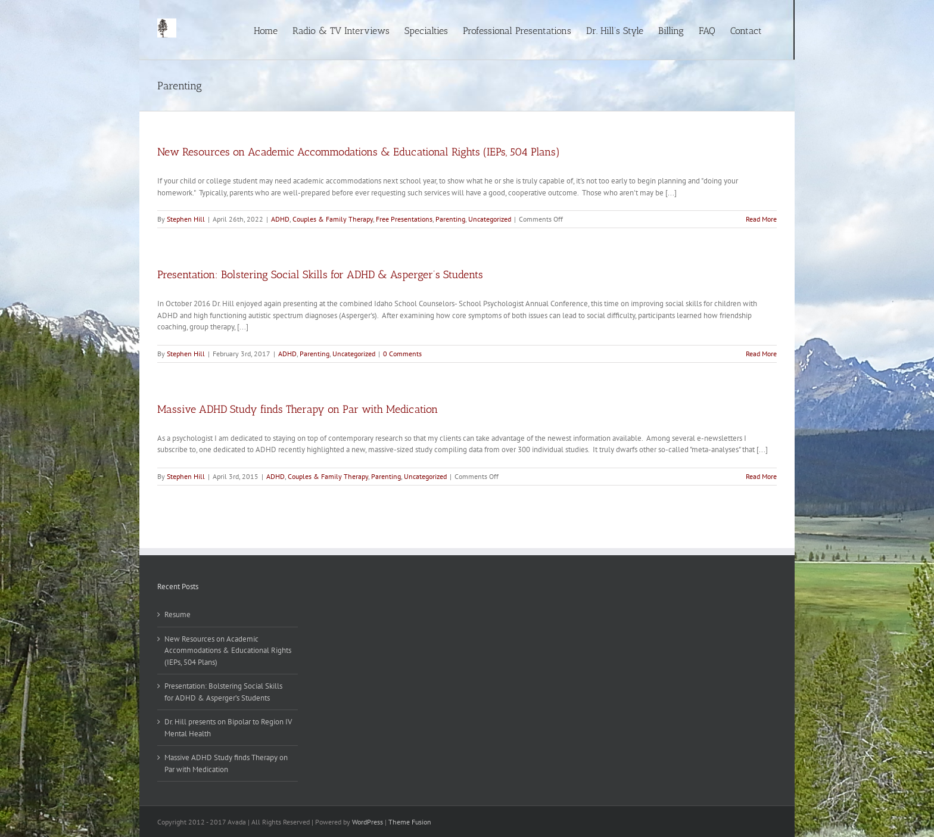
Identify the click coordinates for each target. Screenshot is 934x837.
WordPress (367, 821)
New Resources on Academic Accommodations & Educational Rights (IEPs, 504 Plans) (358, 151)
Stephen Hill (186, 218)
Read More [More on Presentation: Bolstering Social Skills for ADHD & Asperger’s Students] (761, 353)
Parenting (450, 218)
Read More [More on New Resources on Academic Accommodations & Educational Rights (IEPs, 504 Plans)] (761, 218)
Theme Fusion (409, 821)
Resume (177, 614)
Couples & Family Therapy (332, 218)
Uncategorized (489, 218)
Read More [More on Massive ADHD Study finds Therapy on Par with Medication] (761, 476)
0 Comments (402, 353)
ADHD (280, 218)
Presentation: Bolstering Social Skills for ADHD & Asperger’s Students (320, 274)
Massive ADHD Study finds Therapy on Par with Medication (297, 409)
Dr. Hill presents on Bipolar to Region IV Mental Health (228, 728)
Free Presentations (404, 218)
